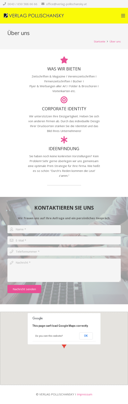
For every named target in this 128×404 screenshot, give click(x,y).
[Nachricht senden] (24, 289)
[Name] (64, 229)
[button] (64, 344)
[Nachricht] (64, 270)
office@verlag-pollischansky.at (66, 4)
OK (86, 335)
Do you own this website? (49, 336)
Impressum (84, 394)
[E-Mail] (64, 240)
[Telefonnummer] (64, 251)
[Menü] (123, 16)
